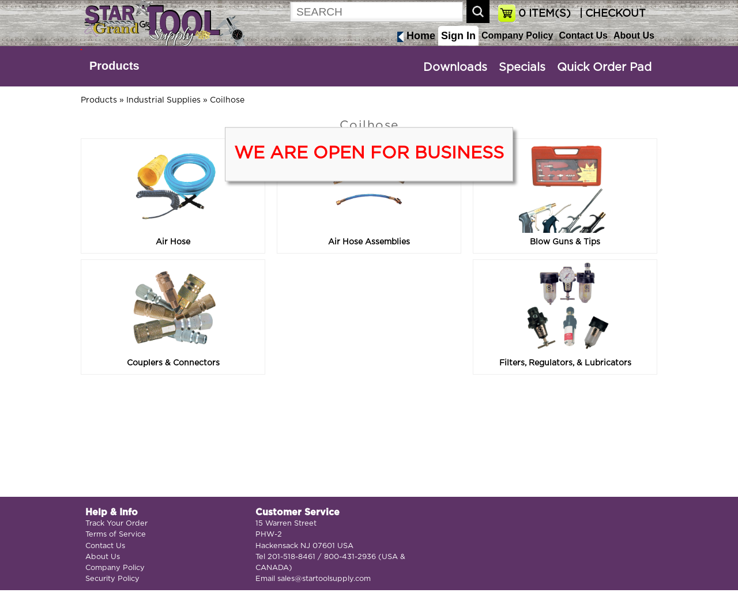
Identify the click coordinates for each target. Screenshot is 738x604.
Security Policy (112, 579)
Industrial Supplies (163, 100)
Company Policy (517, 35)
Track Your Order (116, 523)
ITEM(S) (544, 14)
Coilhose (227, 100)
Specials (522, 67)
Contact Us (583, 35)
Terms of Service (115, 534)
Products (114, 65)
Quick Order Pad (604, 67)
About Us (633, 35)
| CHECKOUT (611, 14)
